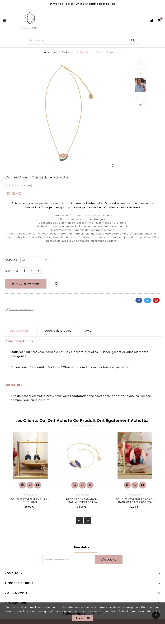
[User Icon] (152, 20)
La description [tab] (20, 331)
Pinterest (156, 300)
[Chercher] (77, 40)
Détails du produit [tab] (58, 331)
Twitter (147, 300)
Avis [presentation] (88, 331)
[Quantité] (24, 270)
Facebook (138, 300)
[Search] (133, 40)
